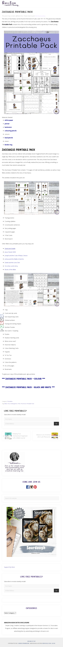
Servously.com (46, 643)
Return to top (31, 641)
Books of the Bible (10, 269)
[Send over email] (1, 326)
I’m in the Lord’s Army (11, 266)
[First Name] (31, 419)
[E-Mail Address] (29, 423)
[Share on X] (1, 319)
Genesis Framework (23, 643)
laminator (8, 127)
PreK (19, 403)
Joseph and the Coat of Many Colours (16, 255)
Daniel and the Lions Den (12, 262)
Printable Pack (30, 403)
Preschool (23, 403)
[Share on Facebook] (1, 316)
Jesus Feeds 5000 (10, 252)
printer (7, 124)
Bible (5, 403)
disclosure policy (40, 16)
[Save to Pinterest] (1, 323)
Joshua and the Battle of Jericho (14, 259)
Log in (53, 643)
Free (9, 403)
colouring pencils (10, 131)
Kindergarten (13, 403)
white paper (9, 120)
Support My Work (9, 567)
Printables (10, 401)
